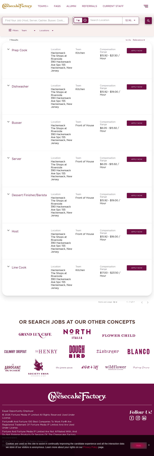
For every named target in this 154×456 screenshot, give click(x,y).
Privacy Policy (10, 445)
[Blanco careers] (138, 352)
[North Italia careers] (77, 334)
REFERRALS (89, 6)
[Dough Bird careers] (77, 352)
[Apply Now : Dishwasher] (136, 87)
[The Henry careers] (46, 352)
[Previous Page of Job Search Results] (142, 302)
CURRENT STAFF (113, 6)
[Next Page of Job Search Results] (148, 302)
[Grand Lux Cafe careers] (35, 335)
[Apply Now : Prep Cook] (136, 50)
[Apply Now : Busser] (136, 123)
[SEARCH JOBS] (148, 20)
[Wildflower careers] (115, 368)
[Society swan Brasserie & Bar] (38, 368)
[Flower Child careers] (118, 335)
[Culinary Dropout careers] (15, 352)
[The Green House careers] (64, 368)
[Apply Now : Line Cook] (136, 268)
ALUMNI (71, 6)
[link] (77, 60)
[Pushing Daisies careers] (141, 368)
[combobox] (35, 20)
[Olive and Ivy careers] (89, 368)
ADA (24, 445)
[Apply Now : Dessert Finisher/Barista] (136, 195)
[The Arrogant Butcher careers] (12, 368)
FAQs (57, 6)
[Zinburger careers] (108, 352)
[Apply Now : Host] (136, 231)
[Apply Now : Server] (136, 159)
